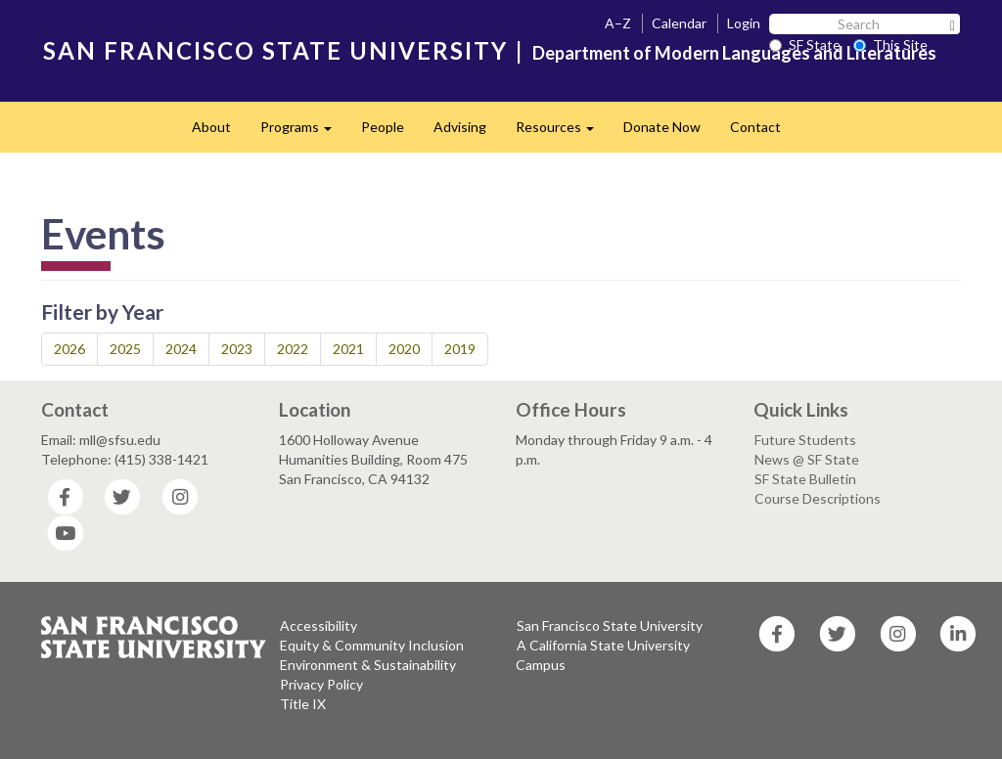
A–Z (618, 23)
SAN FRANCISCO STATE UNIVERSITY (275, 50)
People (382, 126)
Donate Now (662, 126)
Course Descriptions (817, 498)
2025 (125, 348)
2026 (69, 348)
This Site (890, 44)
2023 (236, 348)
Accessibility (318, 625)
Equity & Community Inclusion (372, 645)
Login (743, 23)
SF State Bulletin (805, 478)
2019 (460, 348)
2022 (292, 348)
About (211, 126)
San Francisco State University (610, 625)
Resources (562, 132)
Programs (303, 132)
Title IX (303, 703)
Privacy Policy (321, 684)
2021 (348, 348)
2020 (404, 348)
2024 (181, 348)
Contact (755, 126)
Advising (459, 126)
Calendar (679, 23)
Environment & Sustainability (368, 664)
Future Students (805, 439)
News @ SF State (806, 459)
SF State (805, 44)
